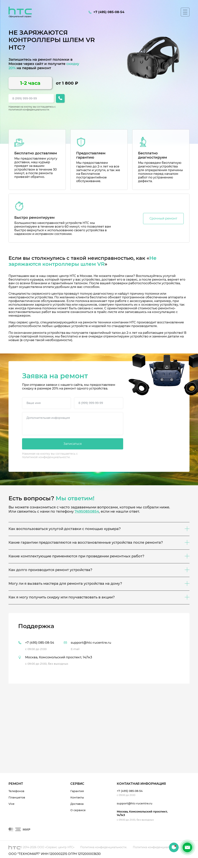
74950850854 (87, 511)
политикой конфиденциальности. (29, 109)
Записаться (72, 444)
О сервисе (78, 810)
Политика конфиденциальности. (103, 847)
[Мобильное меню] (185, 12)
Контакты (77, 797)
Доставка (77, 804)
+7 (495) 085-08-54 (130, 791)
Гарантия (77, 791)
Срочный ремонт (163, 218)
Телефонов (16, 791)
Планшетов (17, 797)
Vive (12, 804)
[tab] (99, 648)
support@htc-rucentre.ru (134, 803)
